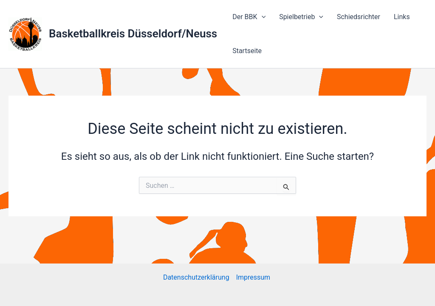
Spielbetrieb (301, 17)
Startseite (247, 51)
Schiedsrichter (358, 17)
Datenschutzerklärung (196, 277)
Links (402, 17)
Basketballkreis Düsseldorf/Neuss (133, 33)
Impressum (254, 277)
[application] (261, 17)
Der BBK (249, 17)
